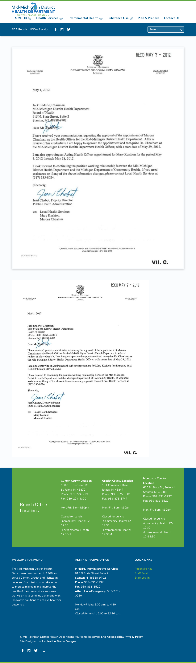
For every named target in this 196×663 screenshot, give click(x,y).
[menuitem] (23, 18)
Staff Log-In (142, 578)
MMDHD (23, 18)
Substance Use (120, 18)
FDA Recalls (19, 29)
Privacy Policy (134, 637)
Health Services (49, 18)
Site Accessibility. (112, 637)
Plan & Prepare (148, 18)
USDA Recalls (39, 29)
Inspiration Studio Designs (59, 641)
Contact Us (171, 18)
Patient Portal (143, 569)
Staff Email (141, 573)
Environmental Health (85, 18)
